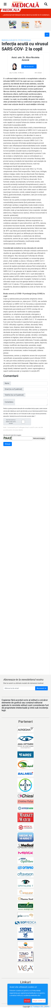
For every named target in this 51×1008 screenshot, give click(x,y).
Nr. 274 (18, 40)
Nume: (7, 383)
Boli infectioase (26, 40)
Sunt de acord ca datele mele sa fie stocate (18, 421)
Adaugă (7, 444)
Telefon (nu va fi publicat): (14, 395)
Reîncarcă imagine (39, 438)
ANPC (47, 1007)
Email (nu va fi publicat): (13, 389)
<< (47, 35)
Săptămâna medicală (8, 40)
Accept (27, 1001)
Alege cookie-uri (39, 1001)
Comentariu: (9, 402)
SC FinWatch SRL (36, 1007)
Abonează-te (41, 688)
